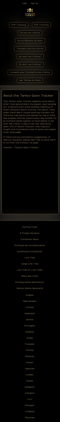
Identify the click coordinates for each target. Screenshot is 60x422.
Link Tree (30, 258)
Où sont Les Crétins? (29, 64)
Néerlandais (29, 301)
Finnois (30, 350)
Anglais (30, 295)
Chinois (30, 307)
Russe (29, 381)
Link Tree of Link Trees (29, 270)
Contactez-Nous (30, 239)
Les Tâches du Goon (30, 80)
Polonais (29, 356)
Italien (29, 362)
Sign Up (34, 3)
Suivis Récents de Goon (30, 41)
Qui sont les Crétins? (29, 56)
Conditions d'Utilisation (30, 251)
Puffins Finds (29, 227)
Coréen (30, 375)
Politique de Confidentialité (29, 245)
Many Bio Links (29, 276)
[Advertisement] (30, 181)
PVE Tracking (41, 25)
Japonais (29, 368)
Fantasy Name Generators (29, 282)
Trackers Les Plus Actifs (30, 48)
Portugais (29, 326)
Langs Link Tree (29, 264)
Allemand (30, 313)
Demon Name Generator (30, 288)
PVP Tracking (18, 25)
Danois (29, 319)
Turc (29, 399)
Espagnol (29, 387)
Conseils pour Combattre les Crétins (30, 72)
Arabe (30, 338)
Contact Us (26, 143)
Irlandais (29, 393)
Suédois (29, 332)
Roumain (30, 418)
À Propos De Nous (29, 233)
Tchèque (29, 411)
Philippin (29, 405)
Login (24, 3)
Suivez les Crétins (30, 33)
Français (29, 344)
